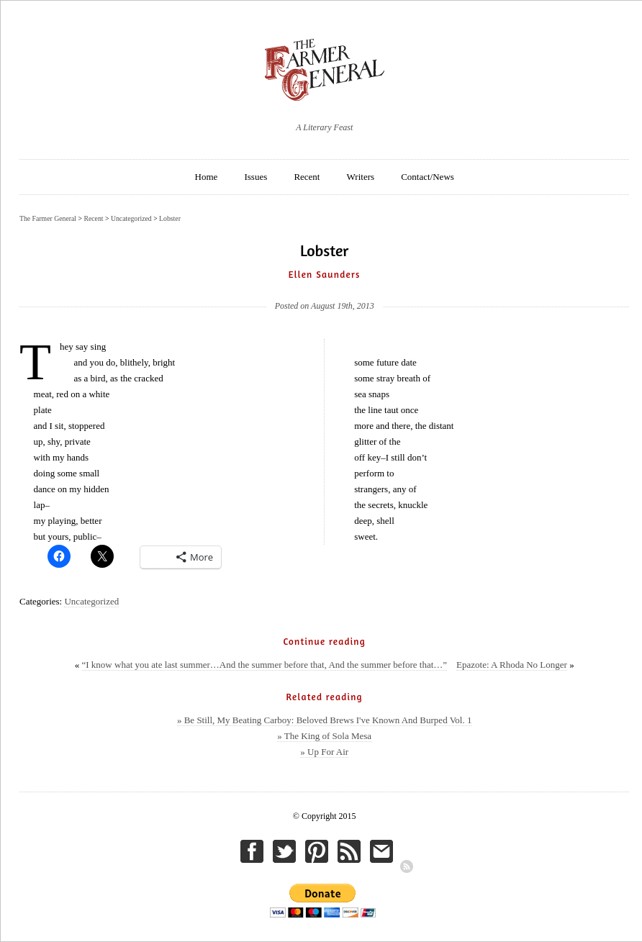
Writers (360, 176)
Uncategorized (91, 601)
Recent (307, 176)
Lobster (170, 218)
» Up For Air (324, 751)
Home (206, 176)
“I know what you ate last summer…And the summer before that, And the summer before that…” (265, 664)
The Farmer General (47, 218)
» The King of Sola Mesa (324, 735)
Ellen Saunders (325, 274)
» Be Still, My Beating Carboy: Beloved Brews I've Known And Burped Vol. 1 (324, 720)
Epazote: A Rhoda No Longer (511, 664)
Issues (255, 176)
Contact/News (427, 176)
